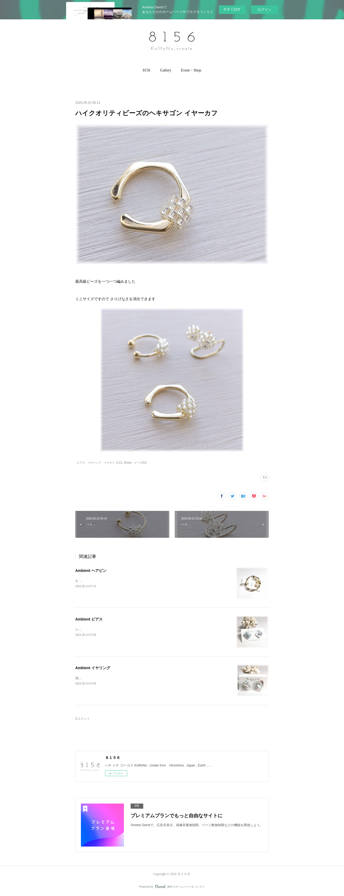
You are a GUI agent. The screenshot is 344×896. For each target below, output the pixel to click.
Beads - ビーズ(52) (135, 462)
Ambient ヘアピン (90, 570)
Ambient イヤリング (92, 668)
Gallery (165, 70)
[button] (146, 70)
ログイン (264, 10)
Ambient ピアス (89, 619)
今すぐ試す (232, 9)
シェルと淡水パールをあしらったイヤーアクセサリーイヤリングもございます (131, 629)
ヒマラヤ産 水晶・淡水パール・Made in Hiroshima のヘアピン (120, 581)
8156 (146, 70)
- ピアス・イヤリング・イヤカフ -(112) (99, 462)
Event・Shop (191, 70)
